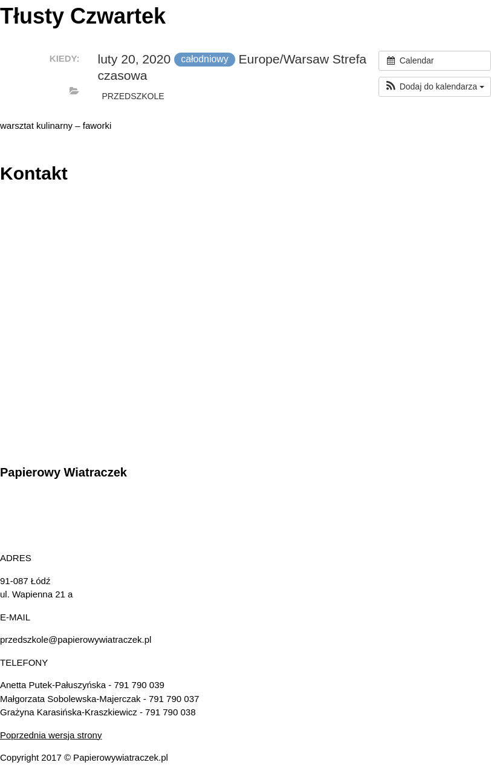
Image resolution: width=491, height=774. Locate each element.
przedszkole (133, 96)
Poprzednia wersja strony (51, 735)
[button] (434, 86)
